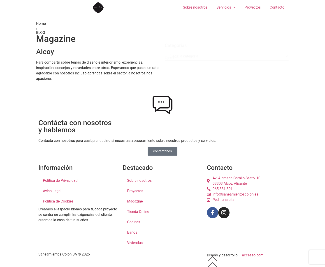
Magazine (135, 201)
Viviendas (135, 243)
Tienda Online (138, 211)
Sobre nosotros (195, 7)
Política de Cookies (58, 201)
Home (41, 23)
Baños (132, 232)
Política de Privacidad (60, 180)
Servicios (226, 7)
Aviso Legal (52, 191)
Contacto (277, 7)
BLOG (40, 32)
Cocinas (133, 222)
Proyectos (253, 7)
